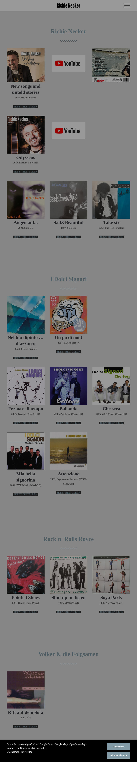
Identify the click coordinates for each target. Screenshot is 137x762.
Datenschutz (13, 751)
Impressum (26, 751)
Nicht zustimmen (118, 755)
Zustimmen (118, 746)
